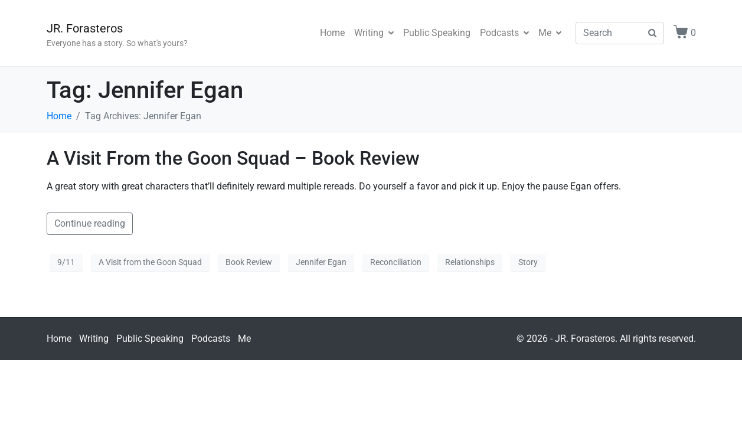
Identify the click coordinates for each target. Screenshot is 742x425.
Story (528, 262)
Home (332, 32)
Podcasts (504, 32)
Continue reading (89, 223)
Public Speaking (436, 32)
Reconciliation (395, 262)
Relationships (470, 262)
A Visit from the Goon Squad (150, 262)
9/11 (66, 262)
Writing (374, 32)
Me (549, 32)
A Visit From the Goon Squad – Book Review (233, 158)
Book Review (248, 262)
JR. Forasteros (85, 28)
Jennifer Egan (321, 262)
